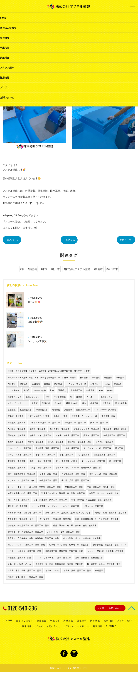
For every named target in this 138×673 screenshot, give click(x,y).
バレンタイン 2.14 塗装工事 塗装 (63, 531)
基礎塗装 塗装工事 (16, 422)
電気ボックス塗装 (15, 415)
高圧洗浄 (68, 409)
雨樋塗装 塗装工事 (16, 435)
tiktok (101, 390)
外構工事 (90, 390)
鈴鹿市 (47, 383)
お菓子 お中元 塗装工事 (67, 435)
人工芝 (35, 403)
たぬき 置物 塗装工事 (40, 467)
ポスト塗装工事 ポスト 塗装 (101, 486)
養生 (84, 403)
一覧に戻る (69, 240)
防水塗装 (58, 383)
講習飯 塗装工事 (91, 435)
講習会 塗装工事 (37, 428)
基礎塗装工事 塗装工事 (114, 435)
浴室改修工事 (76, 390)
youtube (109, 390)
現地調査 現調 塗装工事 (47, 448)
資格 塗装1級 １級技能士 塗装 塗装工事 (91, 499)
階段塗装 (56, 409)
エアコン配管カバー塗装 (38, 415)
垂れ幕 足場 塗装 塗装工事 (75, 480)
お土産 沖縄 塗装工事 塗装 (77, 570)
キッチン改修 (40, 390)
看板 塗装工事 (66, 454)
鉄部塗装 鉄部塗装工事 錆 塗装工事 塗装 (28, 525)
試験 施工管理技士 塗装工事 (21, 473)
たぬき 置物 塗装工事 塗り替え (110, 512)
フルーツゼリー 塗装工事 (19, 448)
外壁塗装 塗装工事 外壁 (19, 557)
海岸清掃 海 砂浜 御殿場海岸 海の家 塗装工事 (59, 563)
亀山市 (27, 390)
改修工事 (118, 383)
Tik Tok (107, 383)
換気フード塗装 (60, 415)
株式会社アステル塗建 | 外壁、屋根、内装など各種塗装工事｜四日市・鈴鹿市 (42, 377)
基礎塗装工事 (26, 409)
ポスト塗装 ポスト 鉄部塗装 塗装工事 (81, 538)
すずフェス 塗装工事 (45, 454)
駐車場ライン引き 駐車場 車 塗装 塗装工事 (63, 493)
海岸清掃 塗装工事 (16, 461)
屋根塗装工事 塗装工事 (75, 422)
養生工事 (94, 403)
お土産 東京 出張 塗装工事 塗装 (24, 570)
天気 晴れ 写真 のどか (19, 563)
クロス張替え (13, 390)
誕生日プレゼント (33, 396)
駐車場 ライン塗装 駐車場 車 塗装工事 (69, 544)
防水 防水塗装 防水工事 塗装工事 (50, 499)
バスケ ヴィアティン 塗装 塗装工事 (53, 557)
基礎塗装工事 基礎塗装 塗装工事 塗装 (64, 551)
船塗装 (79, 396)
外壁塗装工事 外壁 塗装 (73, 473)
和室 (52, 390)
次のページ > (126, 240)
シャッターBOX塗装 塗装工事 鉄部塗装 (105, 551)
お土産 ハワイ (52, 570)
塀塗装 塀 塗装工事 (17, 506)
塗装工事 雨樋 (108, 415)
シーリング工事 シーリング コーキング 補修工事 (55, 506)
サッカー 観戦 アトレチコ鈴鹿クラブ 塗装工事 (78, 467)
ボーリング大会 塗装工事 (93, 461)
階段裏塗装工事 (83, 409)
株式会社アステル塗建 (90, 377)
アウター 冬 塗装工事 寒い (21, 480)
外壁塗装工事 (42, 409)
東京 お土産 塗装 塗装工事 (103, 473)
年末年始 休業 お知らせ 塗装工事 (24, 512)
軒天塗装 (106, 403)
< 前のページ (12, 240)
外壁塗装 (108, 377)
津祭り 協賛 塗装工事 (40, 461)
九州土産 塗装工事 (16, 428)
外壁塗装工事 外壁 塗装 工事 (22, 493)
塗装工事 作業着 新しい (115, 428)
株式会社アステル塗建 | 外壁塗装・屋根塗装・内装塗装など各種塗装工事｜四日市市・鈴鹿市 (49, 370)
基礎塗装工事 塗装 (48, 480)
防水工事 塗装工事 (99, 422)
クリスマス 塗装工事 (93, 506)
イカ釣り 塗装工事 (104, 441)
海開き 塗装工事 (15, 441)
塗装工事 (24, 383)
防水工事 (119, 448)
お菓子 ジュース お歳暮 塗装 (104, 493)
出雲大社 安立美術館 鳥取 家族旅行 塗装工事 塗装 (33, 538)
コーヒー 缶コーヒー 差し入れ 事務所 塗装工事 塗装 (34, 486)
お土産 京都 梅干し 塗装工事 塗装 (25, 576)
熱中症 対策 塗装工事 (40, 435)
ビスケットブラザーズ (76, 383)
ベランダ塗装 (60, 396)
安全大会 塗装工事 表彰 (79, 441)
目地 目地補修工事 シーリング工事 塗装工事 (97, 518)
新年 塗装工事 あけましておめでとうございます (68, 512)
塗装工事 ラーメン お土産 (84, 415)
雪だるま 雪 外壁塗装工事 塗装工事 (25, 531)
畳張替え (62, 390)
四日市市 (36, 383)
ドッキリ (58, 403)
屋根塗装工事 (121, 403)
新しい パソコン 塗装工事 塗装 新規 (26, 544)
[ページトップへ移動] (131, 608)
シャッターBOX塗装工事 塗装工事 (45, 422)
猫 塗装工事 (115, 461)
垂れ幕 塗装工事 (55, 441)
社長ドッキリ (72, 403)
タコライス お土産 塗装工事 (97, 448)
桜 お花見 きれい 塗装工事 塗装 (103, 563)
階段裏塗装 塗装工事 (59, 428)
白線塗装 (99, 570)
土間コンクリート (108, 396)
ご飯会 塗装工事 (71, 448)
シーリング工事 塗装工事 (19, 454)
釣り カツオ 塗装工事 (18, 499)
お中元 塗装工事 (35, 441)
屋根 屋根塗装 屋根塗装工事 (89, 557)
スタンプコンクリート (17, 403)
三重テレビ (95, 383)
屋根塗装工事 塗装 (74, 486)
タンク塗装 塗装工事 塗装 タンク (109, 544)
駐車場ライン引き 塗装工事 (86, 428)
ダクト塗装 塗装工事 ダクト (21, 518)
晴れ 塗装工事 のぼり (66, 461)
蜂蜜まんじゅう (14, 396)
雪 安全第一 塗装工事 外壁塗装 (55, 518)
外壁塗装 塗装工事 (16, 467)
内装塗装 (12, 383)
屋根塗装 (120, 377)
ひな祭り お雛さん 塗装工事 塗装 (24, 551)
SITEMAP (111, 626)
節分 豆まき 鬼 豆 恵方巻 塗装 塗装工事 (75, 525)
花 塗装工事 (83, 454)
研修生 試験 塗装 (48, 473)
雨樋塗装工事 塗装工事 (104, 454)
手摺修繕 (46, 403)
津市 (48, 396)
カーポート (91, 396)
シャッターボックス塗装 (105, 409)
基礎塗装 (12, 409)
